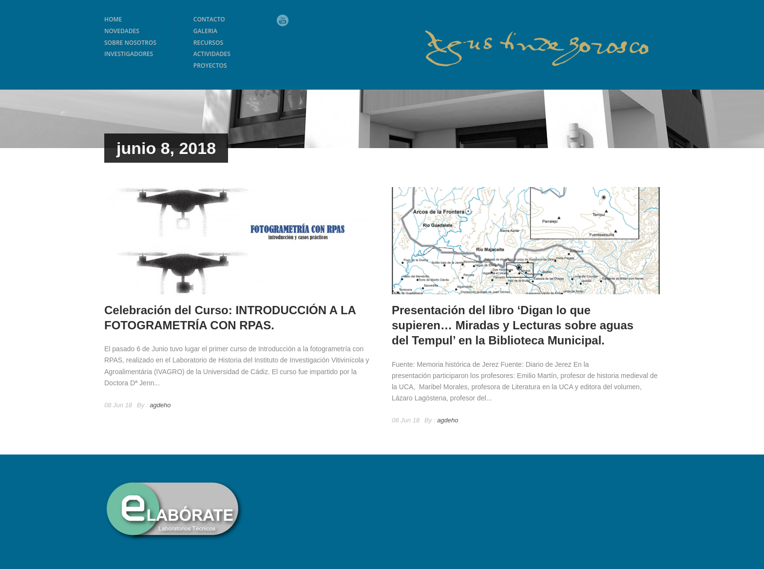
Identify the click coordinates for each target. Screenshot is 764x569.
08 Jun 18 (118, 405)
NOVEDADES (121, 31)
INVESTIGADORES (128, 54)
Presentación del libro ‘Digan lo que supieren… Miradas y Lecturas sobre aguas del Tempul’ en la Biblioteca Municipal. (512, 325)
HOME (113, 19)
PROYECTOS (210, 65)
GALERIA (205, 31)
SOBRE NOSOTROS (130, 42)
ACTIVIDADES (211, 54)
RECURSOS (208, 42)
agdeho (160, 405)
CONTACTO (209, 19)
